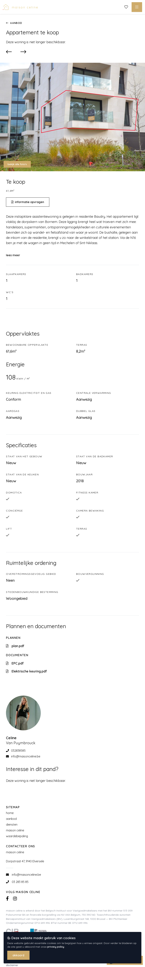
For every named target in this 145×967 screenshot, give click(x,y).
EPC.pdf (15, 663)
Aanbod (14, 23)
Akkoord (18, 955)
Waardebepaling (17, 836)
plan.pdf (15, 646)
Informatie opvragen (27, 202)
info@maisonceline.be (23, 756)
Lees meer (13, 255)
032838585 (16, 750)
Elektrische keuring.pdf (26, 671)
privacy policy (56, 946)
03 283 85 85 (20, 882)
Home (10, 813)
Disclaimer (12, 965)
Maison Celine (15, 830)
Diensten (11, 824)
